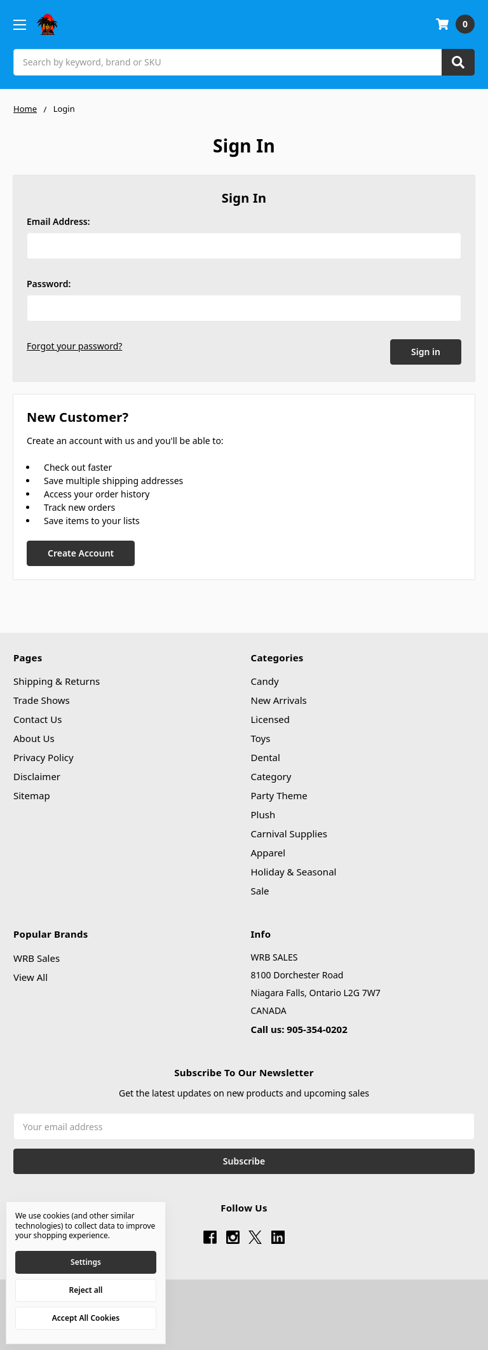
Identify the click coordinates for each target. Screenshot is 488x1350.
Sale (260, 888)
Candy (265, 678)
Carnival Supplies (289, 831)
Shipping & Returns (56, 678)
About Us (34, 735)
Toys (261, 735)
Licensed (270, 716)
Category (271, 773)
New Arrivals (279, 697)
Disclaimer (36, 773)
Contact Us (37, 716)
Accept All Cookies (85, 1318)
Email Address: (58, 221)
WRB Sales (36, 954)
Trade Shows (41, 697)
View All (30, 974)
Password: (49, 284)
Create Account (81, 550)
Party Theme (279, 792)
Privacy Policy (43, 754)
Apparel (268, 850)
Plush (263, 812)
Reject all (86, 1290)
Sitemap (31, 792)
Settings (86, 1262)
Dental (265, 754)
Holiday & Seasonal (294, 869)
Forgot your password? (74, 346)
